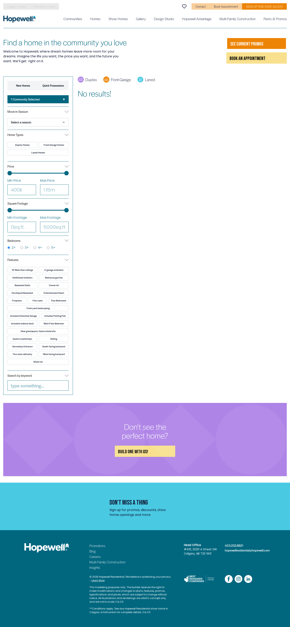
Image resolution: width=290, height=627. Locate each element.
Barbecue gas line (54, 277)
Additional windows (22, 277)
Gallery (141, 18)
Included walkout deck (22, 323)
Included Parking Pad (55, 316)
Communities (72, 18)
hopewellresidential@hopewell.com (245, 550)
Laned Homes (38, 152)
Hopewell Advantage (196, 18)
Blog (92, 551)
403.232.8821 (234, 545)
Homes (95, 18)
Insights (94, 567)
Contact (201, 6)
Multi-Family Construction (238, 18)
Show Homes (118, 18)
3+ (25, 247)
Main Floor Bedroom (54, 323)
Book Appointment (226, 6)
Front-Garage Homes (54, 145)
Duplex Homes (22, 145)
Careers (95, 556)
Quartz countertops (22, 338)
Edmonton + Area (44, 6)
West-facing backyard (54, 354)
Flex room (37, 300)
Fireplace (17, 300)
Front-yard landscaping (38, 308)
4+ (38, 247)
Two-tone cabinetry (22, 354)
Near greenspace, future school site (38, 331)
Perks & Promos (275, 18)
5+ (51, 247)
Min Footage (21, 223)
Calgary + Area (16, 6)
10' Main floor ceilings (22, 270)
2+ (11, 247)
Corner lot (54, 285)
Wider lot (38, 361)
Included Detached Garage (23, 316)
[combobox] (38, 99)
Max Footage (54, 223)
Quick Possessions (53, 85)
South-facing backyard (53, 346)
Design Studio (164, 18)
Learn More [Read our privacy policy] (98, 580)
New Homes (23, 85)
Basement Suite (22, 285)
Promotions (97, 545)
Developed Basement (22, 293)
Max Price (54, 186)
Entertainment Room (54, 293)
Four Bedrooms (58, 300)
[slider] (9, 173)
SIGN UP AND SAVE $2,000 (264, 6)
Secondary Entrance (22, 346)
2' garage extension (53, 270)
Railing (53, 338)
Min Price (21, 186)
